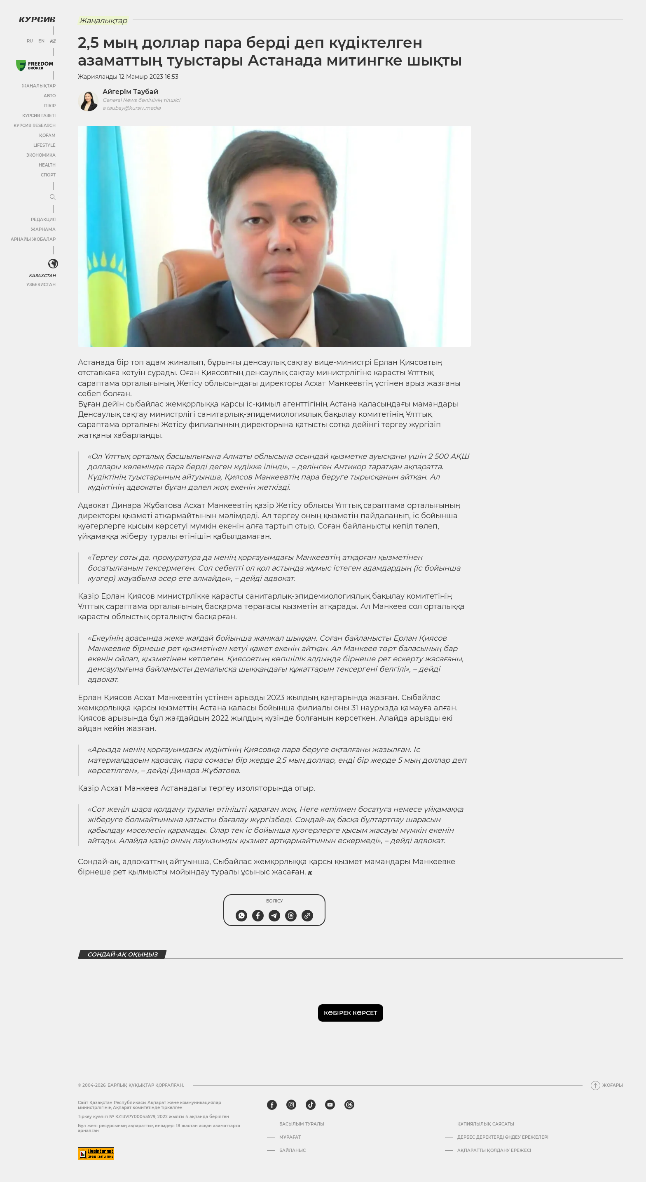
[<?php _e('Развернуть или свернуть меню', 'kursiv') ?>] (53, 263)
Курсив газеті (39, 115)
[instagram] (291, 1105)
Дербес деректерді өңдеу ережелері (502, 1137)
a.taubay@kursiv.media (132, 108)
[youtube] (330, 1105)
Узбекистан (41, 284)
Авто (50, 96)
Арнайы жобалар (33, 239)
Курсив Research (35, 125)
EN (41, 41)
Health (47, 165)
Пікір (50, 105)
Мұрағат (290, 1137)
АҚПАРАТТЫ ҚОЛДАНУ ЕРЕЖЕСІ (494, 1150)
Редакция (43, 219)
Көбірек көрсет (350, 1013)
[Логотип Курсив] (37, 19)
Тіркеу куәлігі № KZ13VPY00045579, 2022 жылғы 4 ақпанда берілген (153, 1116)
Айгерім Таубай (130, 92)
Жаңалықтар (39, 86)
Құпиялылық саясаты (485, 1124)
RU (30, 41)
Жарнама (43, 229)
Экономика (41, 155)
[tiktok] (311, 1105)
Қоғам (47, 135)
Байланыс (292, 1150)
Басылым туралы (301, 1124)
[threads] (349, 1105)
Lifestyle (44, 145)
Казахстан (42, 275)
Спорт (48, 175)
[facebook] (272, 1105)
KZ (53, 41)
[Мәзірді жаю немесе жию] (53, 197)
